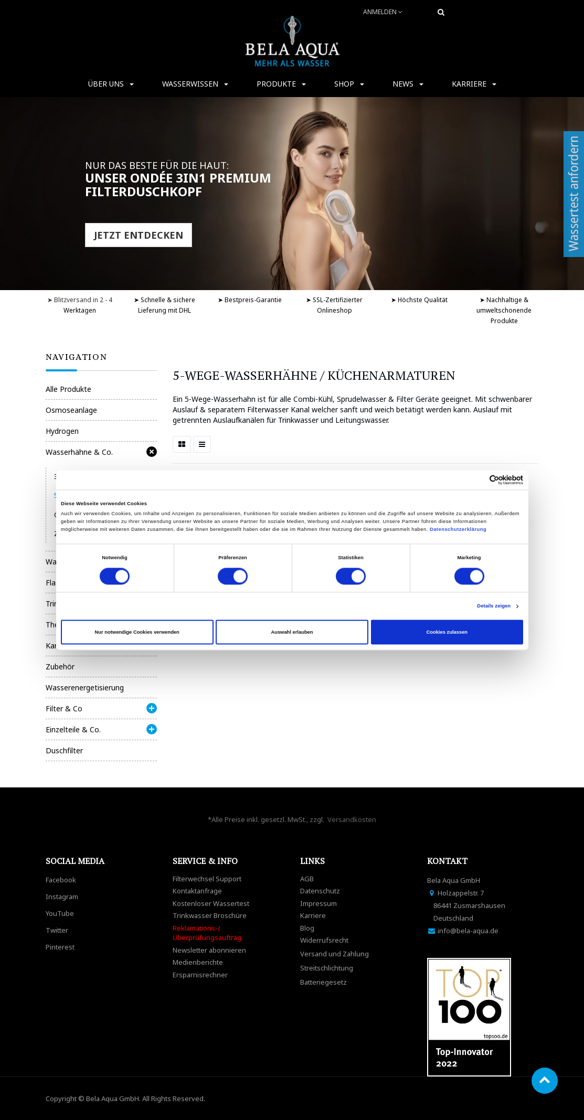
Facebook (61, 879)
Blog (307, 928)
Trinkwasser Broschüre (210, 915)
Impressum (318, 903)
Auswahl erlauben (292, 632)
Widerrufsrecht (324, 940)
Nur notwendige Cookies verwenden (137, 632)
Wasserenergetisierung (85, 687)
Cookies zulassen (447, 632)
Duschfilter (64, 750)
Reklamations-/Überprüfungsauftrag (207, 933)
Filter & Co (64, 708)
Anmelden (382, 11)
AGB (307, 878)
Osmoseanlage (71, 410)
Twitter (57, 930)
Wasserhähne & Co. (79, 452)
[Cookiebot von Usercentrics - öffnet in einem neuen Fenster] (477, 480)
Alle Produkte (68, 389)
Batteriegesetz (323, 982)
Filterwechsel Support (207, 878)
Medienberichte (198, 962)
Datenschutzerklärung (459, 529)
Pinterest (60, 947)
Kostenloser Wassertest (211, 903)
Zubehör (60, 666)
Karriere (313, 915)
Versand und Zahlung (334, 953)
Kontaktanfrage (197, 890)
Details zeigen (494, 606)
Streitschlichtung (326, 968)
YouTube (60, 913)
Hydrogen (62, 431)
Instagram (62, 896)
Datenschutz (320, 890)
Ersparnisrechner (200, 974)
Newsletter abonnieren (209, 950)
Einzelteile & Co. (73, 729)
